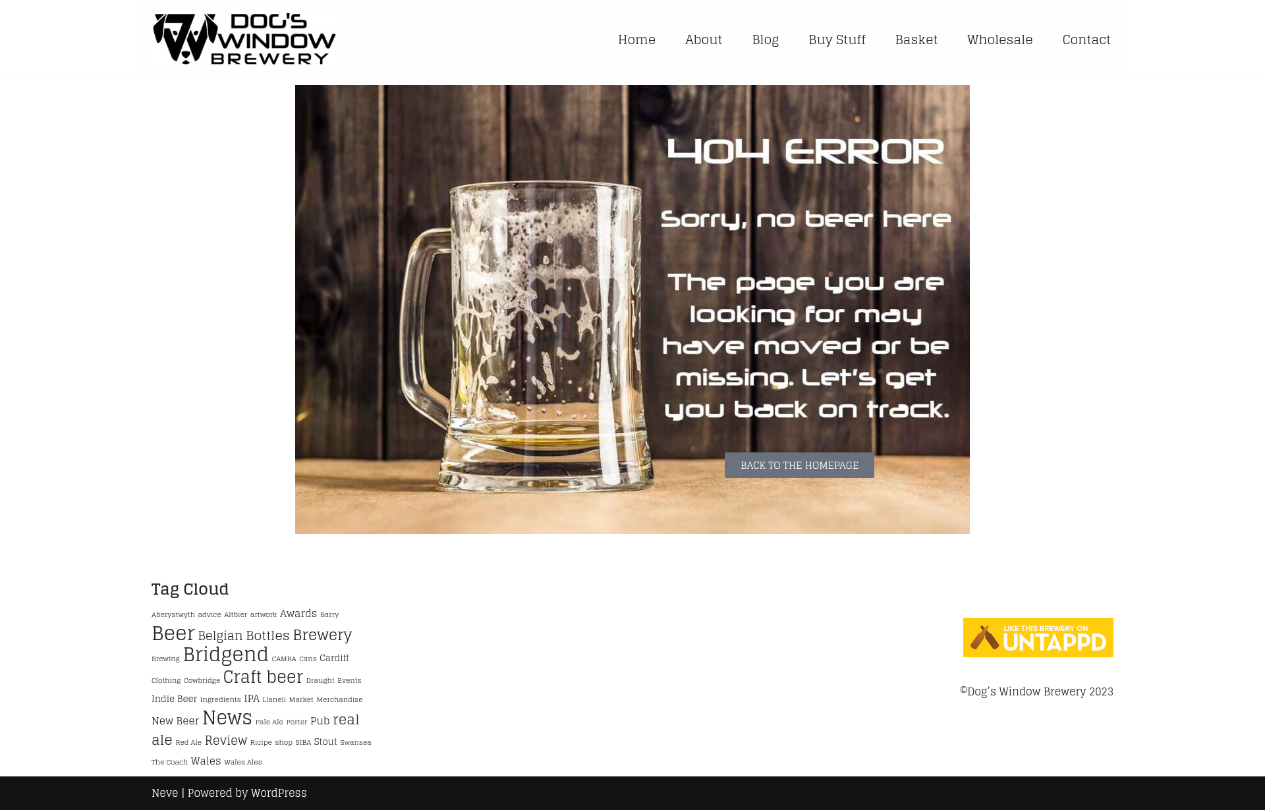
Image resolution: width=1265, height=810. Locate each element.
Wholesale (999, 39)
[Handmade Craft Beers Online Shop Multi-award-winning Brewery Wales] (248, 39)
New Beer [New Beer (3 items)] (175, 720)
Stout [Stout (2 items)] (325, 741)
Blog (765, 39)
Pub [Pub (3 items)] (319, 720)
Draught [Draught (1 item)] (320, 680)
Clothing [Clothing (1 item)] (166, 680)
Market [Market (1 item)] (301, 699)
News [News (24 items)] (227, 717)
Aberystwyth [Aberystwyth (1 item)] (173, 614)
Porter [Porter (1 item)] (296, 721)
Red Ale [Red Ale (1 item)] (188, 742)
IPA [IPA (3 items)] (252, 698)
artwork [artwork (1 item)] (263, 614)
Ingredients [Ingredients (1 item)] (220, 699)
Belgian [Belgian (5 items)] (220, 636)
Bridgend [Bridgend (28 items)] (226, 654)
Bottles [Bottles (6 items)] (268, 635)
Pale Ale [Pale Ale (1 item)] (269, 721)
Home (637, 39)
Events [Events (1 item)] (349, 680)
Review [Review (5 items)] (226, 740)
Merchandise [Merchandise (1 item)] (340, 699)
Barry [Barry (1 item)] (329, 614)
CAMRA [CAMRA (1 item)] (284, 658)
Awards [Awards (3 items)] (299, 613)
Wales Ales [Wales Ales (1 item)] (243, 762)
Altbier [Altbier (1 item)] (235, 614)
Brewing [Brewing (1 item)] (166, 658)
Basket (916, 39)
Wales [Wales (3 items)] (206, 760)
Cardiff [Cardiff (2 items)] (334, 658)
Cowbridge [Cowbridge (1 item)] (202, 680)
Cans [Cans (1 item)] (308, 658)
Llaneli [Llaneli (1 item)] (275, 699)
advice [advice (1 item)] (209, 614)
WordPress (279, 793)
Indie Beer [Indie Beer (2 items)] (174, 699)
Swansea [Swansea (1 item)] (355, 742)
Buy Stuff (836, 39)
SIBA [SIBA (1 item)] (304, 742)
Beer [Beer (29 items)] (173, 633)
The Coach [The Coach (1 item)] (170, 762)
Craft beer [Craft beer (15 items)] (263, 676)
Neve (165, 793)
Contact (1087, 39)
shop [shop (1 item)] (284, 742)
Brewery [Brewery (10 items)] (322, 635)
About (703, 39)
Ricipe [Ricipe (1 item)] (261, 742)
